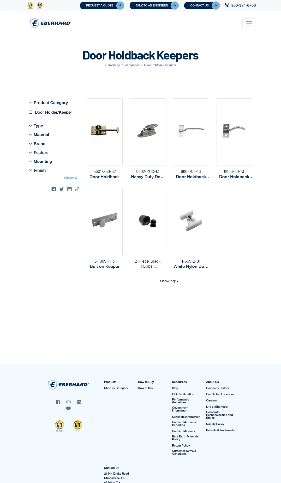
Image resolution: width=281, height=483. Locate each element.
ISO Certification (183, 394)
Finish (37, 170)
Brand (37, 143)
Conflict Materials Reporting (184, 423)
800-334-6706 (243, 5)
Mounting (40, 161)
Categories (132, 65)
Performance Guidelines (180, 401)
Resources (179, 382)
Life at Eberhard (216, 406)
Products (110, 382)
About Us (212, 382)
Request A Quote (103, 5)
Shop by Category (116, 388)
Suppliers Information (186, 416)
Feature (38, 152)
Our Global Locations (220, 394)
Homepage (112, 65)
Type (36, 125)
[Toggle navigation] (249, 23)
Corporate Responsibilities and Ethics (219, 415)
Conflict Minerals (183, 431)
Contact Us (202, 5)
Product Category (48, 102)
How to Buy (146, 382)
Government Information (180, 409)
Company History (217, 388)
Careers (211, 400)
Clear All (71, 177)
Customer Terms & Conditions (184, 452)
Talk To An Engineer (155, 5)
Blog (175, 388)
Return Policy (181, 445)
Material (39, 134)
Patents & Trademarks (220, 430)
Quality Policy (215, 424)
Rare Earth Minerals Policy (185, 438)
